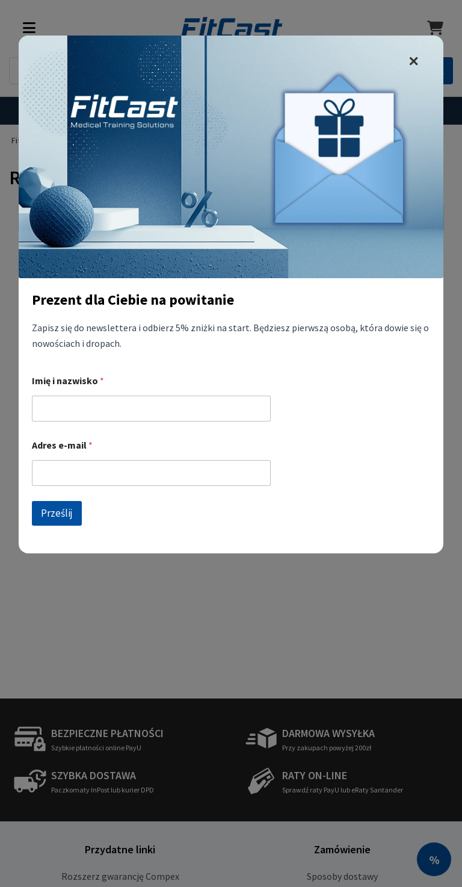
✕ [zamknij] (413, 61)
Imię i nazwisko (68, 381)
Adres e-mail (62, 445)
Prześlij (57, 513)
